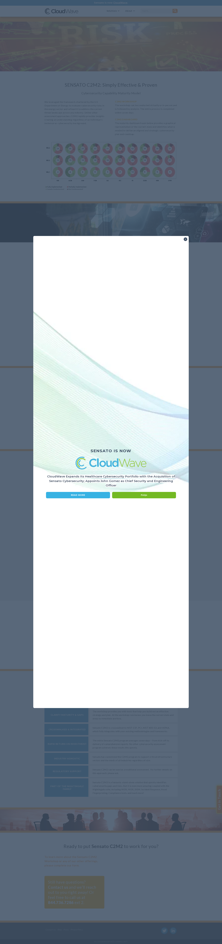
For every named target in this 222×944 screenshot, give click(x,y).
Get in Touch (219, 799)
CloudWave (120, 2)
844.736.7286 (61, 902)
